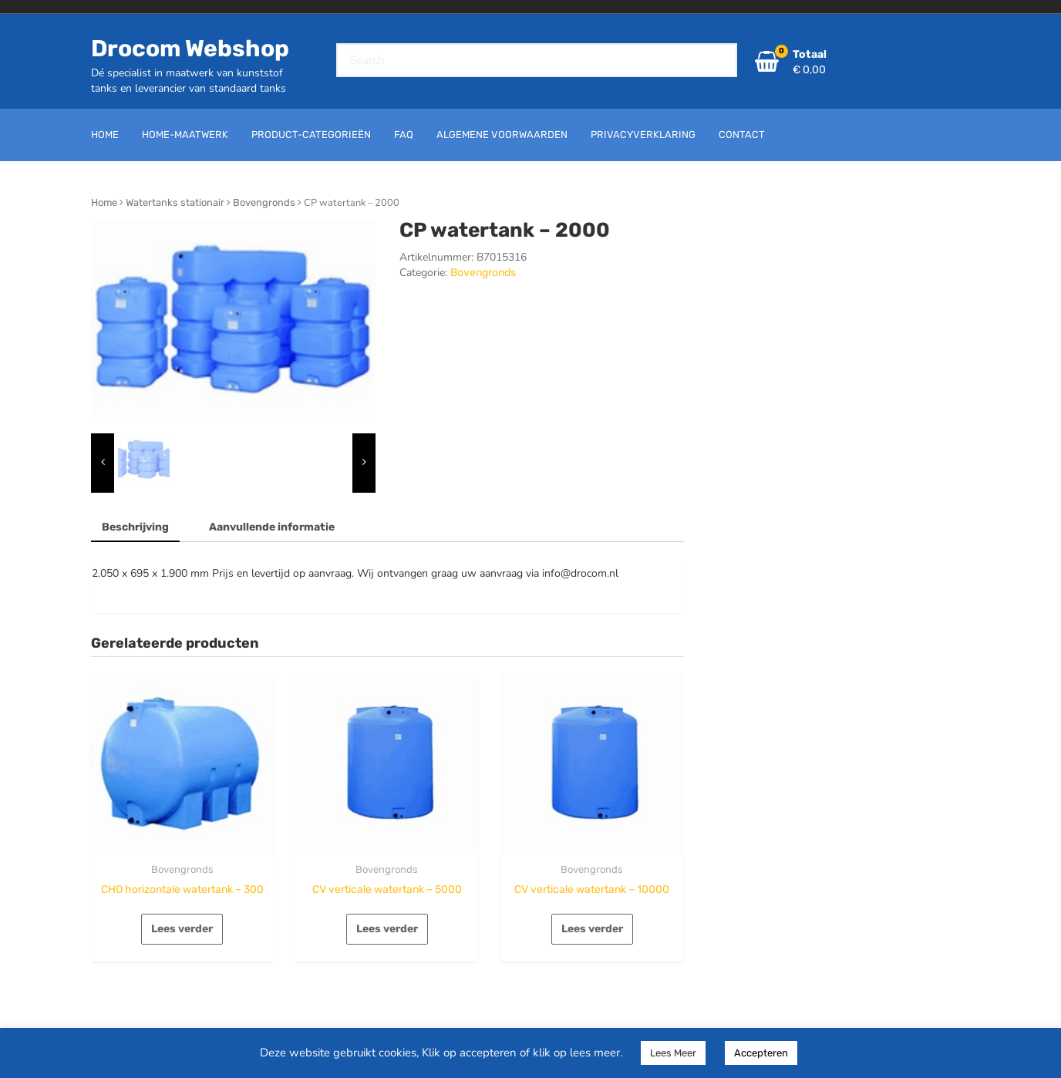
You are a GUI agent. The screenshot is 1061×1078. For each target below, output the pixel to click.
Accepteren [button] (761, 1053)
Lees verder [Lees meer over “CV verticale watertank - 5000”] (387, 928)
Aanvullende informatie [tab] (272, 527)
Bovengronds (264, 202)
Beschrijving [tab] (135, 527)
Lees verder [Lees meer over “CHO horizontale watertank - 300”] (182, 928)
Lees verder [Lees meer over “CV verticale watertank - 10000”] (592, 928)
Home (104, 202)
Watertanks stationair (175, 202)
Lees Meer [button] (673, 1053)
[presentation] (102, 463)
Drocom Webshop (190, 48)
